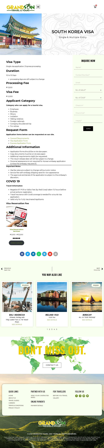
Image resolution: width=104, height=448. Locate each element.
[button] (38, 7)
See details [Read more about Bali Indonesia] (17, 324)
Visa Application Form (19, 141)
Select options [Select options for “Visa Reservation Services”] (16, 243)
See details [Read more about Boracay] (87, 320)
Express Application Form (20, 143)
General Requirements (19, 138)
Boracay (87, 315)
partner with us (38, 391)
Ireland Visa (52, 315)
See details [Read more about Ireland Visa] (52, 320)
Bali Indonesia (17, 315)
